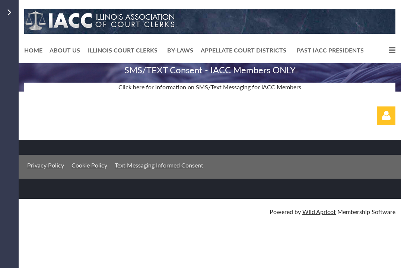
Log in (386, 115)
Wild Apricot (319, 211)
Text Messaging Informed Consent (159, 165)
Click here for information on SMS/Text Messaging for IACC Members (209, 86)
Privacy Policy (45, 165)
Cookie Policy (89, 165)
